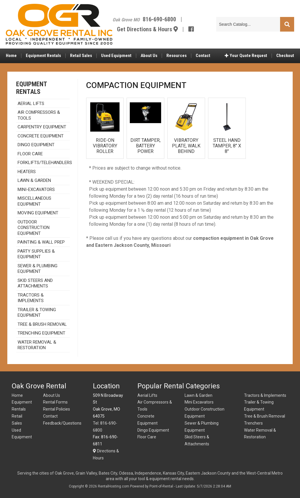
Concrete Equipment (41, 136)
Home (11, 57)
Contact (203, 57)
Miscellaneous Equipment (34, 201)
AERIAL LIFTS (31, 103)
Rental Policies (56, 409)
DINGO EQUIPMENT (36, 144)
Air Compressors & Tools (39, 115)
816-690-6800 (166, 19)
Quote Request (246, 57)
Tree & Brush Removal (42, 324)
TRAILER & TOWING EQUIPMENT (37, 312)
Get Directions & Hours (154, 29)
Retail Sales (81, 57)
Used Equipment (116, 57)
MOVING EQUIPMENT (38, 213)
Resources (176, 57)
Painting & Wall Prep (41, 242)
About (149, 57)
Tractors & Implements (265, 395)
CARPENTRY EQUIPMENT (42, 127)
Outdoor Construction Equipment (34, 227)
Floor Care (30, 153)
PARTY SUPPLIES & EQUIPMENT (36, 254)
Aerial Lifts (147, 395)
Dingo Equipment (153, 430)
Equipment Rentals (43, 57)
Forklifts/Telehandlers (44, 162)
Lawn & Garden (34, 180)
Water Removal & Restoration (37, 345)
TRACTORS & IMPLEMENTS (31, 298)
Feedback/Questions (62, 423)
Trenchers (253, 423)
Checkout (285, 57)
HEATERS (27, 171)
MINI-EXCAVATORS (36, 189)
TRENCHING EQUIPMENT (41, 333)
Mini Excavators (199, 402)
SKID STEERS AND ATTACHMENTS (35, 283)
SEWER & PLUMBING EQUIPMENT (37, 268)
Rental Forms (55, 402)
